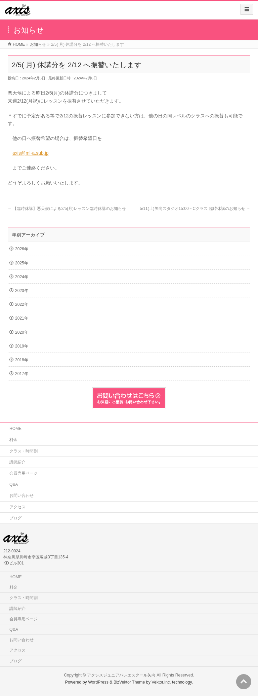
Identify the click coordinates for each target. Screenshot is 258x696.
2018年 (21, 360)
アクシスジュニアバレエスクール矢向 (121, 675)
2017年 (21, 373)
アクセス (17, 507)
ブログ (15, 518)
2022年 (21, 304)
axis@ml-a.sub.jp (30, 153)
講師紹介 (17, 462)
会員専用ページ (23, 473)
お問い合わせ (21, 495)
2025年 (21, 263)
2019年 (21, 346)
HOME (15, 428)
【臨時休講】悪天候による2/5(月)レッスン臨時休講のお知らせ (67, 208)
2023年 (21, 290)
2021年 (21, 318)
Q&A (13, 484)
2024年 (21, 276)
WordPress (98, 682)
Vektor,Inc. (161, 682)
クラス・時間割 (23, 451)
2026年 (21, 249)
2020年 (21, 332)
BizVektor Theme (129, 682)
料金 (13, 439)
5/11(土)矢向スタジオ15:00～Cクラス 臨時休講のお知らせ (195, 208)
